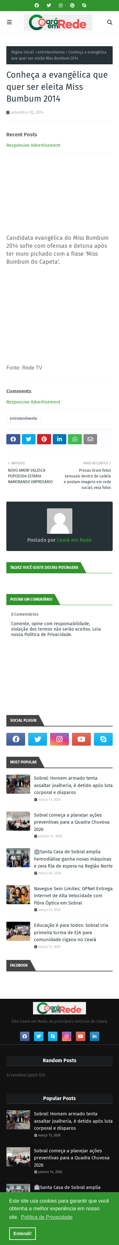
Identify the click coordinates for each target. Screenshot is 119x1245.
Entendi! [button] (22, 1233)
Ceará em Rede (74, 540)
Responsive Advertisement (33, 145)
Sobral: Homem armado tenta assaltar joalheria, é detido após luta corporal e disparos (73, 785)
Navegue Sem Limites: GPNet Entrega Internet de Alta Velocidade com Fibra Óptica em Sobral (73, 896)
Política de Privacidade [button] (47, 1217)
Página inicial (22, 52)
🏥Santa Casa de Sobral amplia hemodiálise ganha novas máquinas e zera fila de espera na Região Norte (73, 859)
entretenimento (51, 52)
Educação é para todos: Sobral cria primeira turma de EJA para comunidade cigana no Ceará (71, 932)
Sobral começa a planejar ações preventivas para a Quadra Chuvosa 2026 (71, 822)
